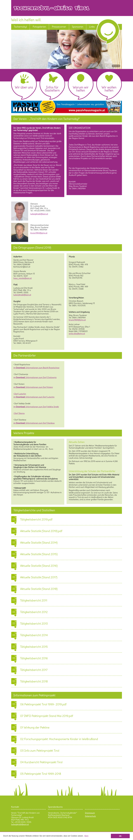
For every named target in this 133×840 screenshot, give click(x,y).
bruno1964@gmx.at (77, 191)
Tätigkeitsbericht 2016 (34, 657)
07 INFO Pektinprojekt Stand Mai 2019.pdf (46, 715)
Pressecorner (59, 27)
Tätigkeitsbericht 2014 (34, 634)
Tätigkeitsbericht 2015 (34, 646)
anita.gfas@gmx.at (77, 333)
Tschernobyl (20, 27)
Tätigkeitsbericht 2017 (34, 669)
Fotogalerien (39, 27)
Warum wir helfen (80, 88)
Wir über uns (24, 87)
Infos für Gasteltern (52, 88)
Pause (116, 66)
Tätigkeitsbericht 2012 (34, 611)
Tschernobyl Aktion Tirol (67, 9)
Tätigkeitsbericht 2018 (34, 681)
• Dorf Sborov (19, 413)
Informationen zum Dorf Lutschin (33, 397)
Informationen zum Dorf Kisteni (33, 387)
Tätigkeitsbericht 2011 (33, 600)
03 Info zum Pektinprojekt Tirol (39, 750)
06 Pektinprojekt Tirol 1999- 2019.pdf (43, 704)
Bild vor (118, 66)
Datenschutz (90, 816)
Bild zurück (113, 66)
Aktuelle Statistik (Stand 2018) (39, 588)
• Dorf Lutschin (19, 394)
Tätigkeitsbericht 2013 (34, 623)
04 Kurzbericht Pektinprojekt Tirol (41, 761)
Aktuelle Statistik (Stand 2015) (39, 553)
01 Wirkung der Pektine (34, 727)
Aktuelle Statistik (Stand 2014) (39, 542)
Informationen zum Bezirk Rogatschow (36, 367)
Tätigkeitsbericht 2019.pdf (36, 519)
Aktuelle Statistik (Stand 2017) (38, 577)
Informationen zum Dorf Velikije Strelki (36, 406)
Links (92, 27)
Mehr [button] (86, 836)
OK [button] (120, 836)
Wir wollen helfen (109, 88)
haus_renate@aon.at (22, 278)
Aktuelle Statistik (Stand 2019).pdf (41, 530)
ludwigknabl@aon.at (39, 214)
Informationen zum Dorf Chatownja (35, 377)
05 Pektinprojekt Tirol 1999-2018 (40, 773)
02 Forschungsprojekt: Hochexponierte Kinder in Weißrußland (59, 738)
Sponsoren (77, 27)
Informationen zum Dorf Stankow (34, 423)
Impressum (90, 813)
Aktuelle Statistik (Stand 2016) (39, 565)
